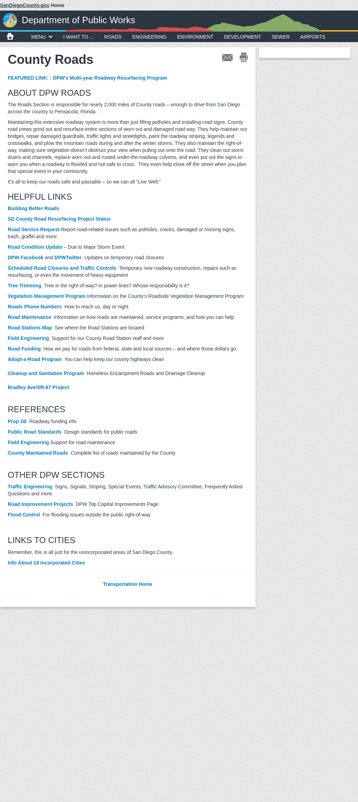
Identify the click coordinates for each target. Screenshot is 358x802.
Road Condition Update (35, 247)
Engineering (149, 37)
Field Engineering (28, 338)
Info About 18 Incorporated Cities (46, 563)
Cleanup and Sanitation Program (46, 373)
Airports (312, 37)
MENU (42, 37)
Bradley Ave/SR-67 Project (39, 387)
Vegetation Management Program (47, 296)
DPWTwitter (68, 257)
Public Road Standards (34, 432)
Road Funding (24, 349)
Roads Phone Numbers (35, 306)
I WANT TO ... (78, 37)
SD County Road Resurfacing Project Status (59, 219)
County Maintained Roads (38, 453)
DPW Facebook (26, 257)
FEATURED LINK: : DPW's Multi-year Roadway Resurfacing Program (87, 78)
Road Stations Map (30, 327)
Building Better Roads (33, 208)
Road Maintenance (29, 317)
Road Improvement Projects (40, 504)
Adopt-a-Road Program (35, 359)
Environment (195, 37)
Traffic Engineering (30, 486)
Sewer (281, 37)
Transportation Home (127, 584)
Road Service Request (34, 229)
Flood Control (24, 514)
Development (242, 37)
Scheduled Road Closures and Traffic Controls (62, 268)
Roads (113, 37)
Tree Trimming (24, 285)
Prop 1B (17, 421)
